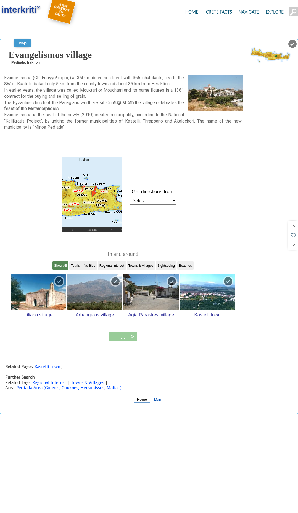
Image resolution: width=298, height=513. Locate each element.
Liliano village (38, 314)
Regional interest (111, 266)
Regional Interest (49, 382)
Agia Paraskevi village (151, 314)
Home (142, 399)
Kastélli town (207, 314)
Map (22, 43)
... (123, 337)
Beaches (185, 266)
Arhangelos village (95, 314)
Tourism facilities (83, 266)
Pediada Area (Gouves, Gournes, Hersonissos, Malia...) (69, 387)
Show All (60, 266)
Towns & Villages (141, 266)
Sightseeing (166, 266)
